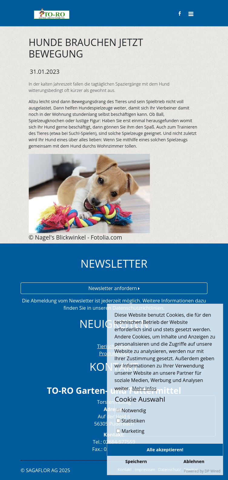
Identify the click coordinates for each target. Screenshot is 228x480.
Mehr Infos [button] (144, 388)
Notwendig (131, 410)
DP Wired (212, 471)
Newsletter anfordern (114, 288)
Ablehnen (193, 461)
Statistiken (130, 420)
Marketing (130, 431)
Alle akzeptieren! (165, 449)
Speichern (136, 461)
